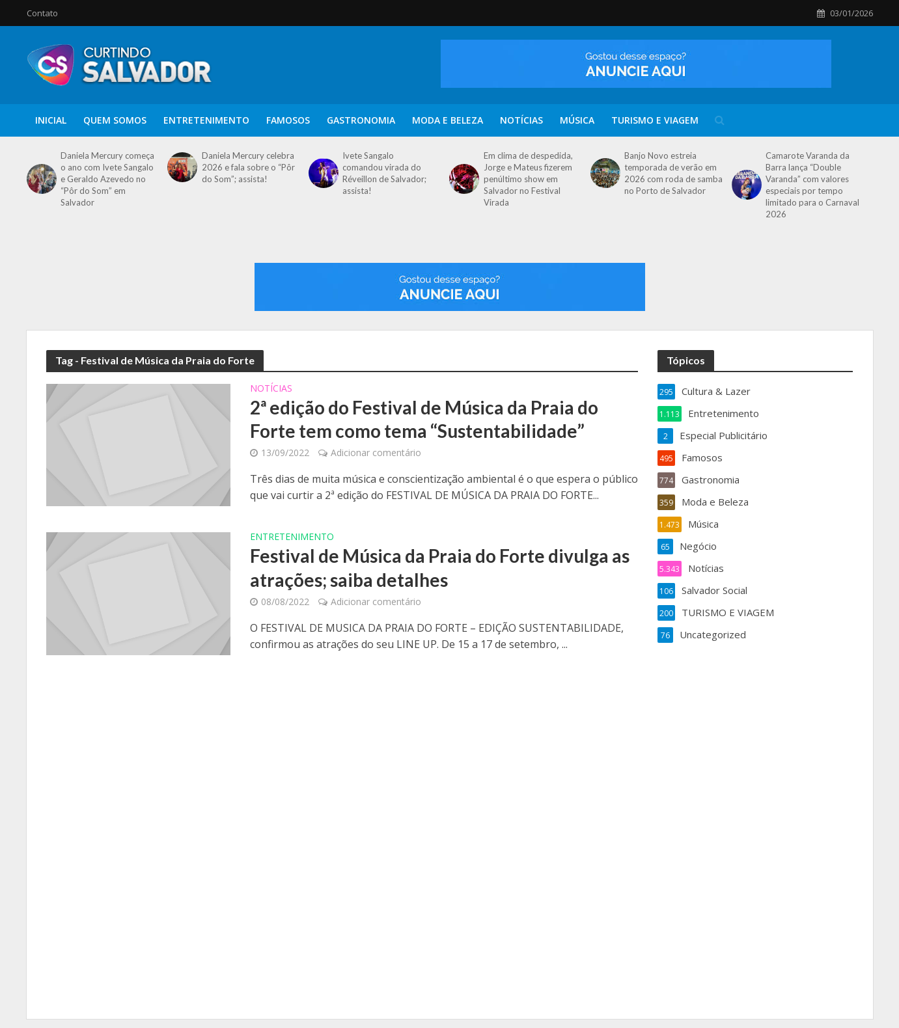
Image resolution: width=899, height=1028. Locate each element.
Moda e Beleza (447, 120)
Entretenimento (206, 120)
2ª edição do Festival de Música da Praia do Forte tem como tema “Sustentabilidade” (424, 419)
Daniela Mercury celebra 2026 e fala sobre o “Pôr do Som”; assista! (248, 167)
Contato (42, 13)
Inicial (50, 120)
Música (577, 120)
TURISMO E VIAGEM (654, 120)
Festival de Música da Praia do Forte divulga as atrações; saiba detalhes (439, 567)
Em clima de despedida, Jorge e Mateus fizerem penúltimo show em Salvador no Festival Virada (528, 179)
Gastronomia (361, 120)
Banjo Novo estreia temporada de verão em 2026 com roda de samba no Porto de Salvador (673, 173)
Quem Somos (114, 120)
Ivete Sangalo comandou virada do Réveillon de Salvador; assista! (384, 173)
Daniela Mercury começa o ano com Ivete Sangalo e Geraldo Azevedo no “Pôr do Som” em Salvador (107, 179)
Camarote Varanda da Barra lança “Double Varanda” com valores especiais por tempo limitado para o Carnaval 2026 (812, 184)
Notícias (521, 120)
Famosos (288, 120)
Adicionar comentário (376, 452)
